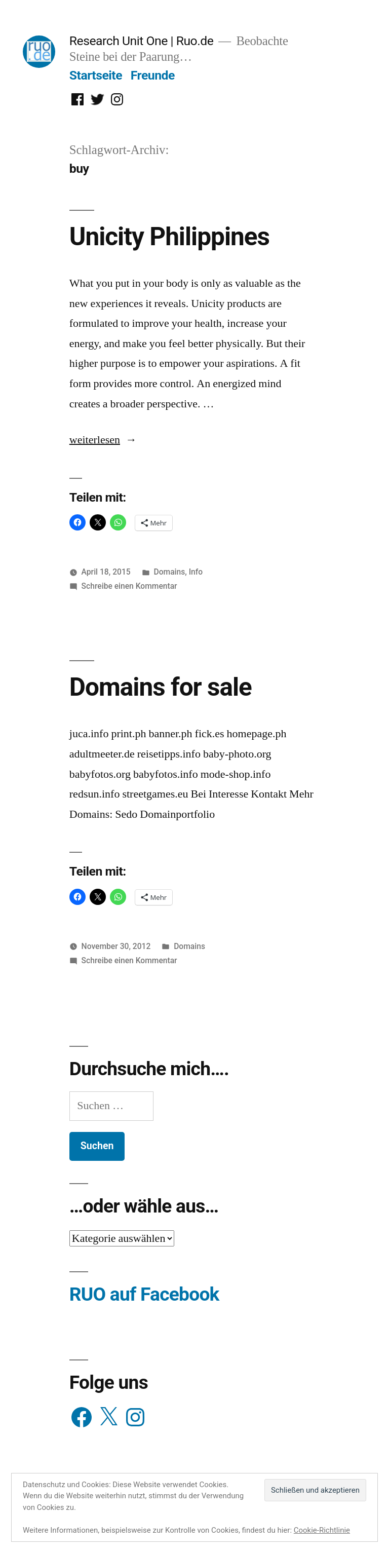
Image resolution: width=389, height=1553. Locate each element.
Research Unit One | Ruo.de (141, 40)
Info (196, 572)
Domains (169, 572)
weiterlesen (96, 440)
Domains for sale (160, 687)
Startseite (95, 75)
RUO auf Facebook (144, 1294)
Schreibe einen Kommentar (129, 586)
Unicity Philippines (169, 236)
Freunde (153, 75)
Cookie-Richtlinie (322, 1530)
